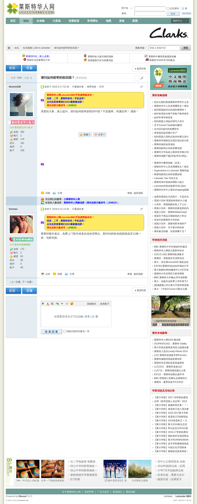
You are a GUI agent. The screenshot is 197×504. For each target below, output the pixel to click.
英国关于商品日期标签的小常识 (170, 216)
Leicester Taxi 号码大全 (166, 178)
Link (57, 303)
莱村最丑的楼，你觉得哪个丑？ (170, 231)
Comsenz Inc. (23, 500)
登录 (87, 316)
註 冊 (184, 8)
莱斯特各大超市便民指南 (100, 56)
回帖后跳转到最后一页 (77, 331)
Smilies (72, 303)
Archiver (168, 496)
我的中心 (177, 20)
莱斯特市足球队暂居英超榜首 (169, 363)
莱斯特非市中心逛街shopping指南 (171, 189)
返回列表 (141, 68)
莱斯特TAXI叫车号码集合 (162, 60)
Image (52, 303)
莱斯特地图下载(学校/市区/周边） (171, 156)
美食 (121, 20)
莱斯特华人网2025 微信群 (167, 339)
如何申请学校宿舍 (163, 117)
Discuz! (23, 496)
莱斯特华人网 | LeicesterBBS (8, 48)
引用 (60, 193)
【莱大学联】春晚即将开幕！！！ (171, 405)
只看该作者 (78, 86)
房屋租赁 (73, 20)
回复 (48, 193)
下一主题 (27, 282)
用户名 (124, 8)
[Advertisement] (76, 33)
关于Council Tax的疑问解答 (168, 125)
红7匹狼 (75, 479)
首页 (13, 20)
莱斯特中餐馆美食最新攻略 (162, 56)
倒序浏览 (91, 86)
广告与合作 (103, 492)
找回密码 (186, 13)
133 (22, 150)
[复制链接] (81, 77)
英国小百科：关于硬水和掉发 (169, 227)
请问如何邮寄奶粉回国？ (58, 77)
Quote (62, 303)
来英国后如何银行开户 (165, 133)
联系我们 (117, 492)
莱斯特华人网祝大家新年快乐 (169, 250)
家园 (135, 20)
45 (21, 267)
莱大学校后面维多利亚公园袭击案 (171, 347)
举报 (129, 193)
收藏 (86, 134)
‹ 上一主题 (15, 282)
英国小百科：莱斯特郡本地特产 (170, 223)
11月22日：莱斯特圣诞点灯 (168, 366)
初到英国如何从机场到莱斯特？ (170, 109)
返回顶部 (138, 193)
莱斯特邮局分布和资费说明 (168, 148)
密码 (124, 13)
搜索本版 (139, 48)
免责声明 (89, 492)
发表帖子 (104, 303)
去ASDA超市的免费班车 (166, 129)
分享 (101, 134)
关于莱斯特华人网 (71, 492)
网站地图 (130, 492)
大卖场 (57, 20)
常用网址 (92, 20)
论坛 (26, 20)
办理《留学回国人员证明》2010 (170, 401)
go (141, 78)
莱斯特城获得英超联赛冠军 (168, 359)
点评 (48, 274)
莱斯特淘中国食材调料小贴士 (169, 182)
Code (67, 303)
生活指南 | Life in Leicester (36, 48)
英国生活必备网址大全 (38, 60)
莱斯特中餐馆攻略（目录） (168, 163)
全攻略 (41, 20)
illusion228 (15, 86)
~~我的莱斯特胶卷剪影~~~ (167, 321)
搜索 (185, 48)
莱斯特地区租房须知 (164, 144)
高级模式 (91, 303)
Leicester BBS (183, 496)
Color (48, 303)
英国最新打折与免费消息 (100, 60)
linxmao (13, 209)
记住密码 (174, 8)
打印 (101, 86)
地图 (108, 20)
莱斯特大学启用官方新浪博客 (169, 273)
